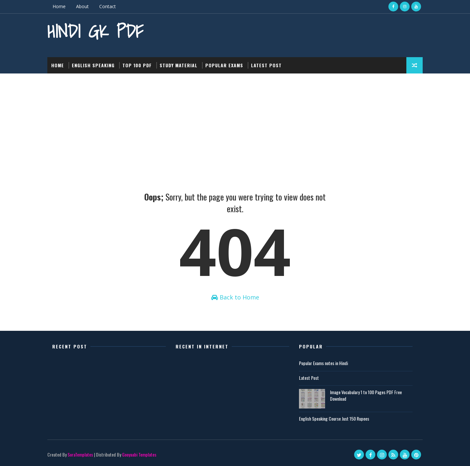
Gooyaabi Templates (139, 454)
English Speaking (93, 65)
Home (59, 6)
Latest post (266, 65)
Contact (107, 6)
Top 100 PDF (137, 65)
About (82, 6)
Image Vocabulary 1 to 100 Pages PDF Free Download (366, 395)
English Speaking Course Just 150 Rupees (334, 418)
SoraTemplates (80, 454)
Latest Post (309, 377)
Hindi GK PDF (95, 31)
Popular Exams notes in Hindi (323, 363)
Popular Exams (224, 65)
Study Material (178, 65)
